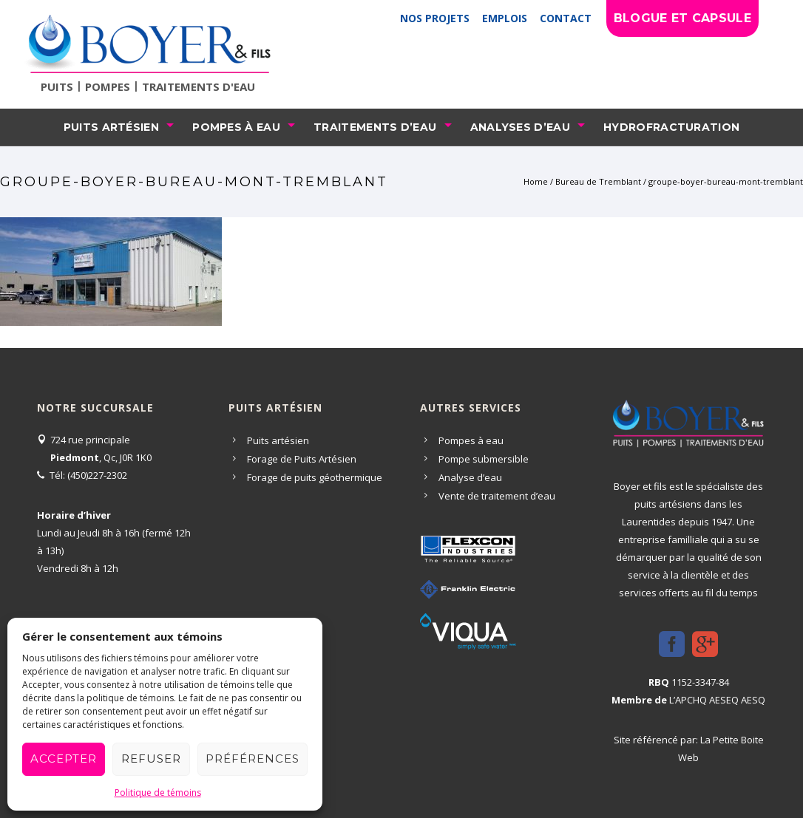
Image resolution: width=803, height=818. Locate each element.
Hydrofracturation (671, 127)
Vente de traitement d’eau (496, 495)
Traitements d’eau (375, 127)
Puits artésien (111, 127)
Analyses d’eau (520, 127)
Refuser (151, 758)
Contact (566, 18)
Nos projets (435, 18)
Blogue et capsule (682, 18)
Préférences (252, 758)
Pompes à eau (236, 127)
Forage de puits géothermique (314, 477)
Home (536, 181)
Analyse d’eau (470, 477)
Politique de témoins (158, 792)
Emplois (504, 18)
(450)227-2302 (97, 475)
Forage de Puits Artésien (301, 459)
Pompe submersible (483, 459)
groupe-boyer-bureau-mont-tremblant (725, 181)
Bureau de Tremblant (598, 181)
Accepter (63, 758)
